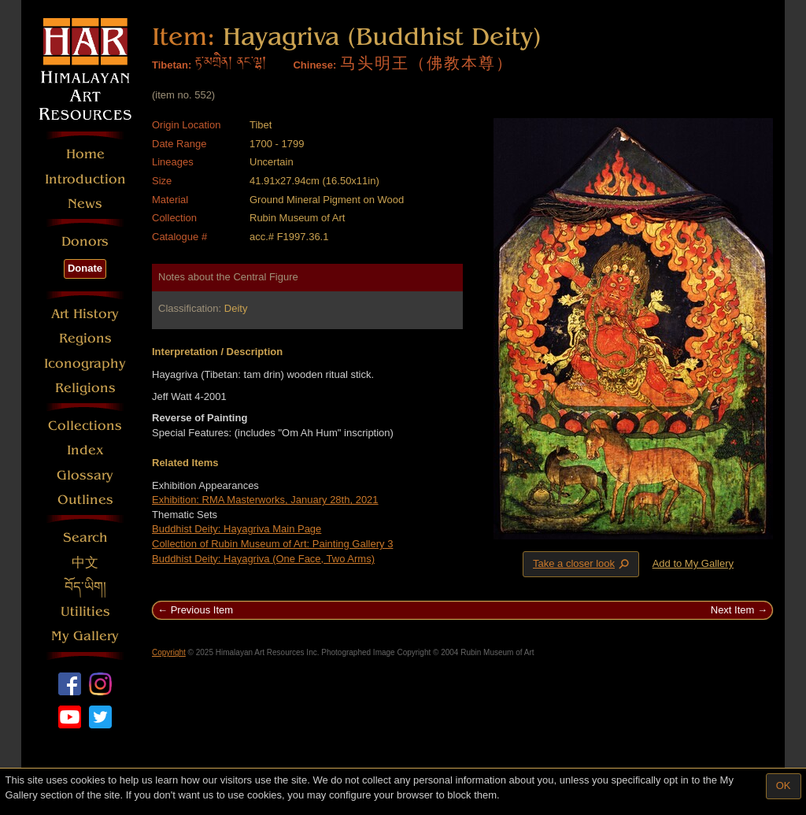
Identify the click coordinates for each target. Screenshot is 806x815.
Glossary (85, 475)
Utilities (85, 611)
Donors (85, 241)
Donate (85, 268)
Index (85, 450)
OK (783, 785)
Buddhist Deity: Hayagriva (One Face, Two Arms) (263, 559)
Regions (85, 338)
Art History (85, 313)
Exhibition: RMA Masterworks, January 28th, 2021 (265, 500)
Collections (85, 425)
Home (85, 153)
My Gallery (85, 635)
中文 (85, 562)
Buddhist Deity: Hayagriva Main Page (236, 529)
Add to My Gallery (693, 563)
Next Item (733, 610)
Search (85, 537)
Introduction (85, 179)
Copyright (169, 652)
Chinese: (314, 65)
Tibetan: (171, 65)
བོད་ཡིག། (85, 587)
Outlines (85, 499)
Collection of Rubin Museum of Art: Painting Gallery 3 (272, 544)
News (85, 203)
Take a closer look (582, 563)
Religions (85, 387)
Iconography (85, 363)
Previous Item (202, 610)
